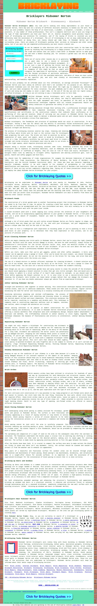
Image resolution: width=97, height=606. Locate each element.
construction (33, 102)
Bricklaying (9, 182)
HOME (65, 11)
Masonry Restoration (64, 570)
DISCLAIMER (88, 11)
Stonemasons (9, 574)
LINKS (70, 11)
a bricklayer (70, 516)
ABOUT (75, 11)
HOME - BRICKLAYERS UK (48, 585)
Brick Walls (45, 572)
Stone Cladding (39, 570)
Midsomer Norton (41, 182)
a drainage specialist (27, 526)
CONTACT (81, 11)
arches (42, 373)
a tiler (64, 530)
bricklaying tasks (47, 558)
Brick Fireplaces (62, 568)
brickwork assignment (57, 63)
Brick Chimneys (75, 566)
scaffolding (9, 520)
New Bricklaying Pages (15, 591)
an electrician (27, 522)
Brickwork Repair (59, 572)
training (60, 110)
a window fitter (37, 530)
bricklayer (39, 170)
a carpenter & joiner (67, 524)
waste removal (27, 532)
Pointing (88, 572)
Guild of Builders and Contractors (75, 166)
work (70, 116)
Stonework (18, 572)
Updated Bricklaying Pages (29, 591)
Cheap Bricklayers (24, 570)
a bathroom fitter (38, 520)
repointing (36, 329)
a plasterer (54, 522)
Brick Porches (75, 568)
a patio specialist (70, 520)
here (13, 513)
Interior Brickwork (45, 574)
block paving (29, 411)
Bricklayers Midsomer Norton (45, 577)
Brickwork (27, 568)
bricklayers (54, 96)
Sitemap (6, 591)
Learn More (76, 605)
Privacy (91, 591)
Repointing (87, 566)
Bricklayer (87, 568)
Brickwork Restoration (13, 568)
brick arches (86, 546)
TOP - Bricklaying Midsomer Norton (18, 577)
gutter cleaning (53, 528)
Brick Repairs (45, 566)
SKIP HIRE (36, 524)
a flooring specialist (20, 528)
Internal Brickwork (30, 566)
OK (83, 605)
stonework (22, 554)
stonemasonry (81, 556)
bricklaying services (42, 562)
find (11, 502)
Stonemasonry (79, 570)
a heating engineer (53, 518)
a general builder (61, 526)
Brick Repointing (60, 566)
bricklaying (49, 49)
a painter (88, 530)
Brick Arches (15, 566)
